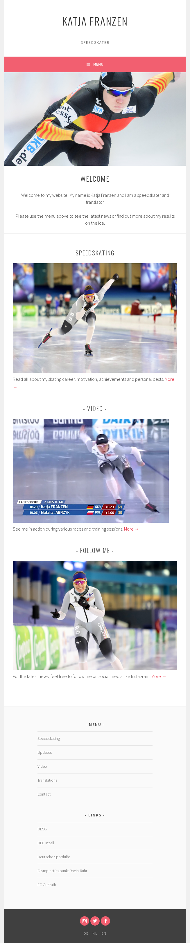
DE (86, 933)
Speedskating (48, 738)
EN (104, 933)
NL (95, 933)
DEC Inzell (45, 842)
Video (42, 766)
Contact (44, 794)
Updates (44, 752)
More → (131, 529)
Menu (98, 64)
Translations (47, 780)
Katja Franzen (95, 20)
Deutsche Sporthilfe (53, 856)
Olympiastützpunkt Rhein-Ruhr (62, 870)
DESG (42, 829)
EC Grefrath (46, 884)
